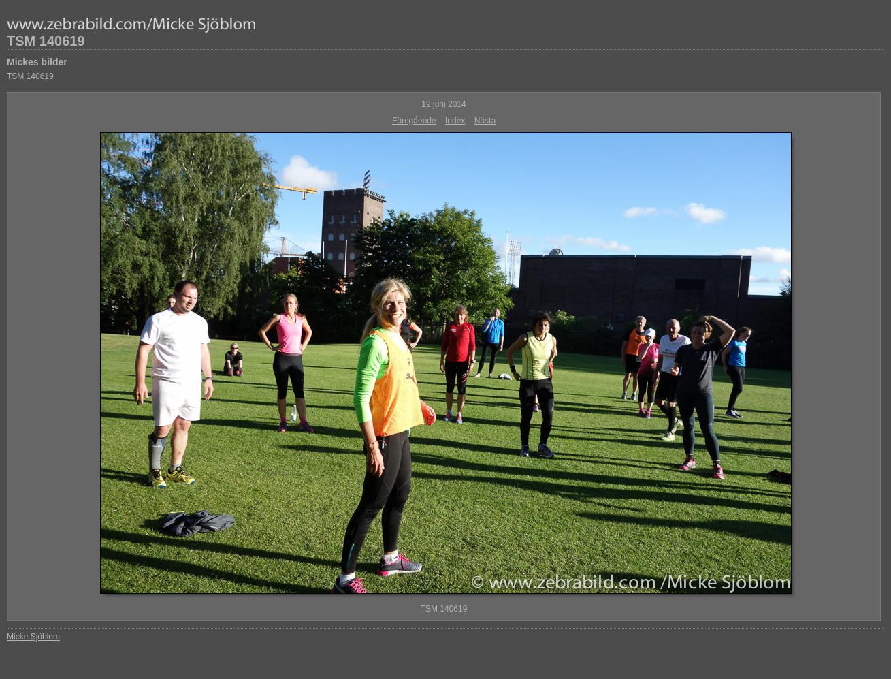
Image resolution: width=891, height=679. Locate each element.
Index (455, 120)
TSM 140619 (46, 40)
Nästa (485, 120)
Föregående (414, 120)
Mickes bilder (37, 62)
